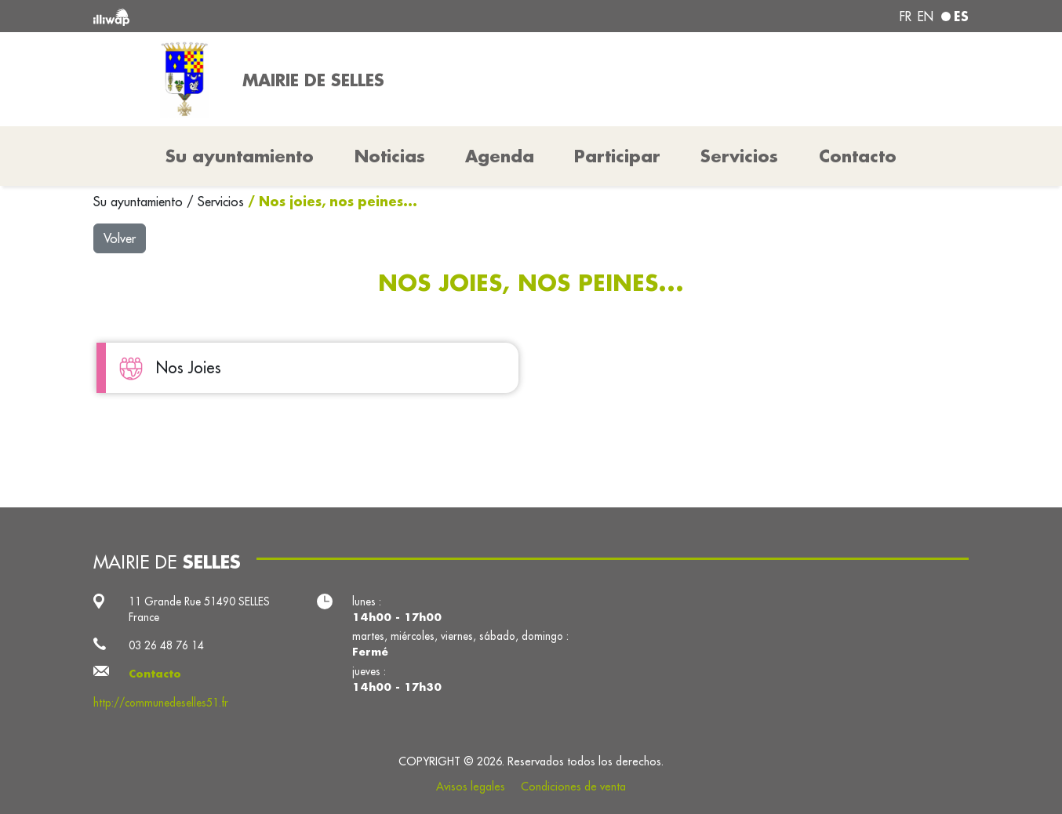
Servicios (223, 201)
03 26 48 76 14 (166, 645)
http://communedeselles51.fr (160, 703)
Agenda (499, 156)
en (925, 16)
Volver (120, 238)
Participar (617, 156)
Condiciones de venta (573, 786)
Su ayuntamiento (140, 201)
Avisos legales (470, 786)
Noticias (390, 156)
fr (905, 16)
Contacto (858, 156)
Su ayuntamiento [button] (239, 156)
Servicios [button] (739, 156)
